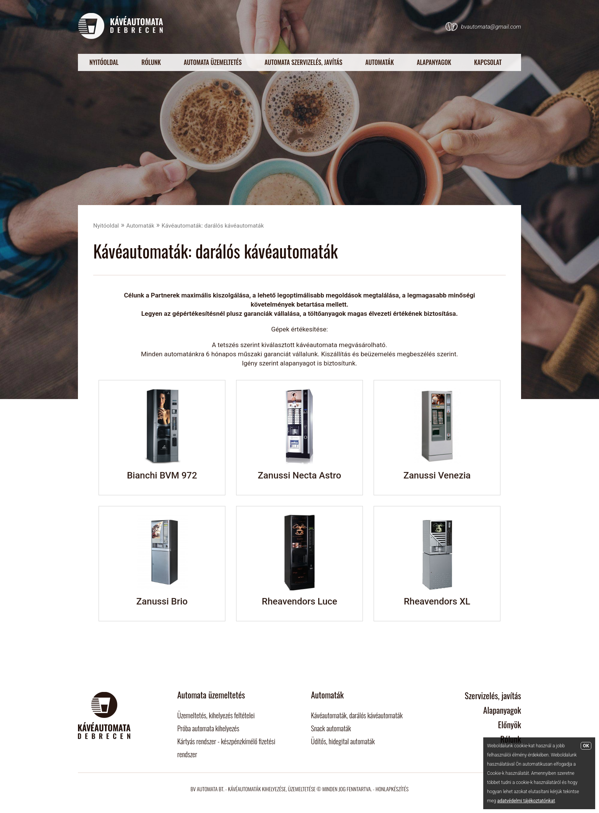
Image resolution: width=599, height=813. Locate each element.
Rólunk (151, 62)
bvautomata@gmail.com (491, 26)
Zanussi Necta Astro (299, 475)
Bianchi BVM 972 (162, 475)
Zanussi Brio (162, 601)
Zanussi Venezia (437, 475)
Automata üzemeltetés (213, 62)
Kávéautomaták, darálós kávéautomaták (357, 715)
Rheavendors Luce (299, 601)
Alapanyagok (434, 62)
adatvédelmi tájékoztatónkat (526, 800)
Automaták (379, 62)
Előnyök (509, 724)
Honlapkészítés (392, 789)
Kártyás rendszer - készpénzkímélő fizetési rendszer (226, 747)
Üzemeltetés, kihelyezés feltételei (216, 715)
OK (586, 745)
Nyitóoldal (103, 62)
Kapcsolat (488, 62)
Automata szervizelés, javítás (304, 62)
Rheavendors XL (437, 601)
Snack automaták (331, 728)
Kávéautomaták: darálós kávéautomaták (213, 225)
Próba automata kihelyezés (208, 728)
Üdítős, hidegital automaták (343, 741)
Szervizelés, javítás (493, 695)
